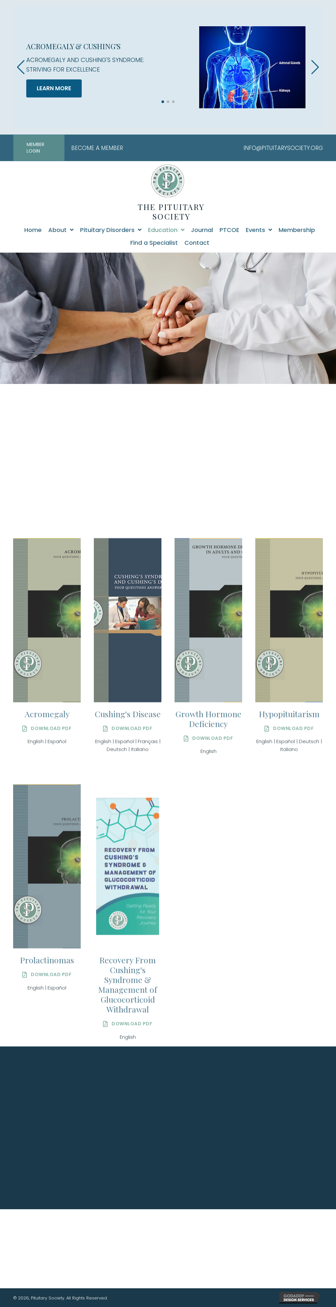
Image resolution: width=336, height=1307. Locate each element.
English (36, 790)
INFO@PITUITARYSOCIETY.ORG (283, 148)
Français (148, 790)
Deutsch (117, 797)
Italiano (140, 797)
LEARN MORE (54, 88)
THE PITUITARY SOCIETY (171, 211)
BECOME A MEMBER (97, 148)
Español (57, 790)
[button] (162, 101)
